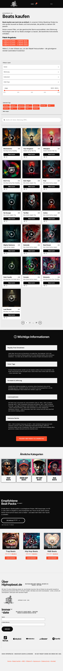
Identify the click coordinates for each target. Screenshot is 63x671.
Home (9, 661)
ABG (23, 661)
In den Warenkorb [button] (11, 558)
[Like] (6, 157)
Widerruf (29, 661)
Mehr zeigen (6, 111)
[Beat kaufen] (11, 154)
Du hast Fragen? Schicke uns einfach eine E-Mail (48, 654)
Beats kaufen (16, 661)
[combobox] (31, 67)
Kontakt (53, 661)
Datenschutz (45, 661)
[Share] (4, 157)
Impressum (36, 661)
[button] (51, 4)
